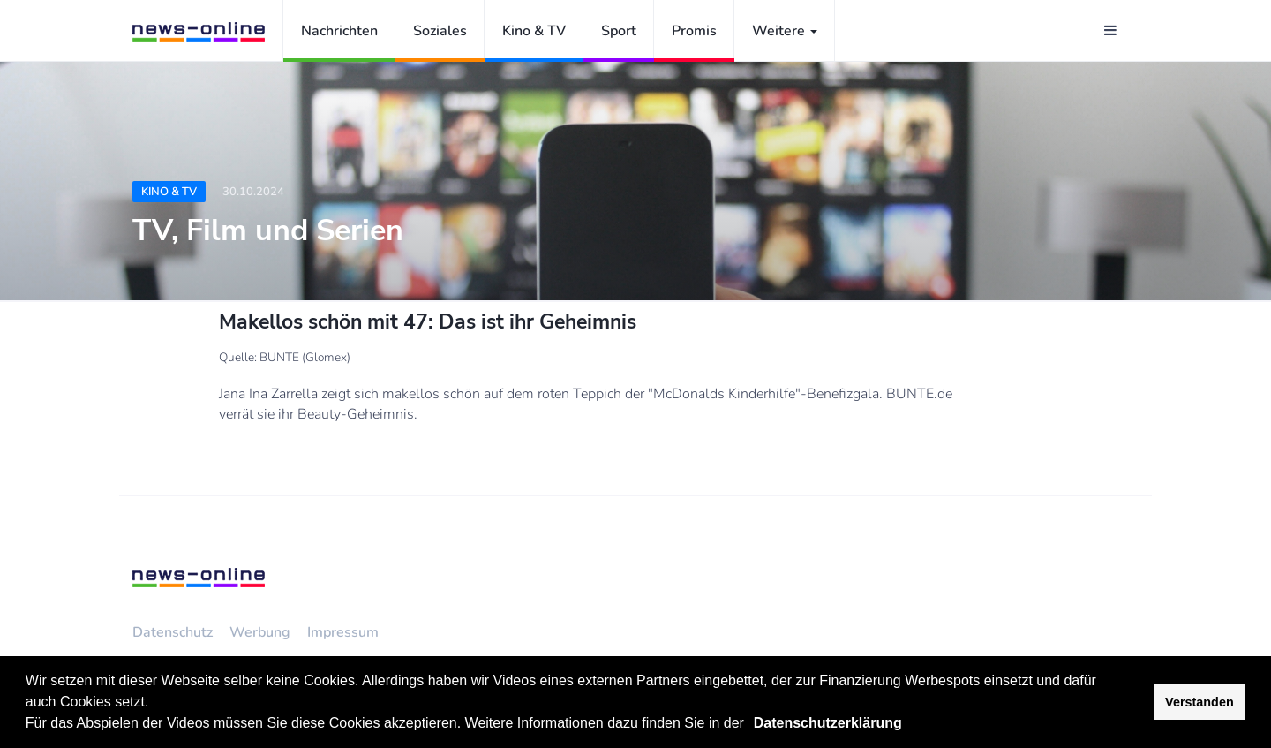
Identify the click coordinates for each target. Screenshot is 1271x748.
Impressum (343, 632)
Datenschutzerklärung (828, 722)
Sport (618, 31)
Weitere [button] (784, 31)
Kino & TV (534, 31)
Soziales (440, 31)
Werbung (259, 632)
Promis (694, 31)
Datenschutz (172, 632)
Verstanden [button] (1199, 702)
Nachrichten (339, 31)
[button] (750, 725)
